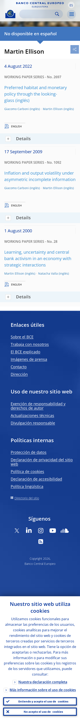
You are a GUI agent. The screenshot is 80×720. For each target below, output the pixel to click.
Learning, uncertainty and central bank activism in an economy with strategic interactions (37, 258)
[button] (71, 5)
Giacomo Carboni (16, 109)
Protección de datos (29, 452)
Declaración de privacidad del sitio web (42, 462)
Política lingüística (27, 486)
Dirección (19, 374)
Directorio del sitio (27, 498)
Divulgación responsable (33, 423)
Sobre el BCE (22, 336)
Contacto (19, 366)
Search (57, 14)
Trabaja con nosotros (30, 344)
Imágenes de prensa (29, 359)
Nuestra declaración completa (42, 682)
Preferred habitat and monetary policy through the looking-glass (35, 94)
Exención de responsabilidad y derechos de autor (38, 406)
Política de (27, 471)
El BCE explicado (25, 351)
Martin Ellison (53, 109)
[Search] (38, 14)
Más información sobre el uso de (43, 690)
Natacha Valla (48, 273)
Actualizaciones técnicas (32, 415)
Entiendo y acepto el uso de (43, 701)
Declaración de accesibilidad (36, 478)
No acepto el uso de (43, 712)
